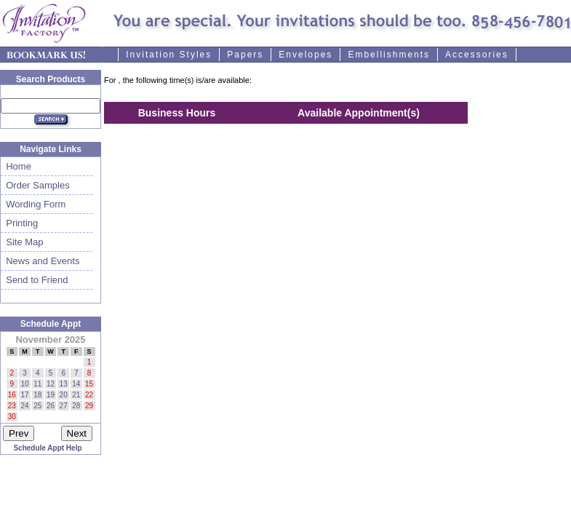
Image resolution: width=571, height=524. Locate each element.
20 (64, 395)
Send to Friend (34, 279)
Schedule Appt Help (47, 448)
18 (37, 395)
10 (24, 384)
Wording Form (33, 204)
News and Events (40, 260)
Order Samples (35, 185)
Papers (245, 54)
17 (24, 395)
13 (64, 384)
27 (64, 406)
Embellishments (389, 54)
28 (76, 406)
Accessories (476, 54)
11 (37, 384)
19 (51, 395)
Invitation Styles (169, 54)
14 (76, 384)
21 (76, 395)
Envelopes (305, 54)
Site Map (22, 242)
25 (37, 406)
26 (51, 406)
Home (16, 166)
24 (24, 406)
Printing (19, 223)
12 (51, 384)
